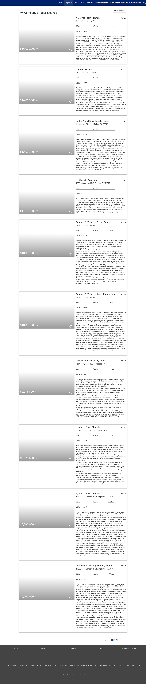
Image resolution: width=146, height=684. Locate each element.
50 (120, 640)
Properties (68, 3)
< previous (107, 640)
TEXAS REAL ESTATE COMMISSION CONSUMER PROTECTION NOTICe (94, 665)
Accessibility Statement (41, 665)
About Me (89, 3)
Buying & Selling (79, 3)
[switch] (70, 49)
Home (61, 3)
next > (125, 640)
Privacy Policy (24, 665)
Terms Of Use (11, 665)
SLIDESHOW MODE (119, 11)
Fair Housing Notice (61, 665)
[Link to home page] (2, 3)
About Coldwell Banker (117, 3)
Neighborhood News (101, 3)
